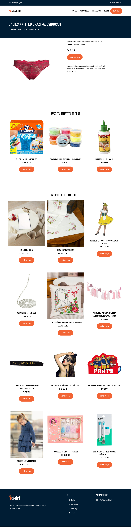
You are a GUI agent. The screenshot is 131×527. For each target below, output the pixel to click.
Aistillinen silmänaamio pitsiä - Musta (65, 385)
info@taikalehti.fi (115, 3)
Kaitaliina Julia (26, 250)
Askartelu (84, 11)
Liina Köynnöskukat (65, 250)
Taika (74, 11)
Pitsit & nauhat (34, 29)
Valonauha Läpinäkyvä (26, 313)
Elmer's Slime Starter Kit (26, 159)
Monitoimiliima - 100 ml (104, 159)
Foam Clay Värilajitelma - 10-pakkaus (65, 159)
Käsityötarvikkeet (18, 29)
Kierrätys (96, 11)
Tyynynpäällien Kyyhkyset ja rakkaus (65, 322)
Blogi (106, 11)
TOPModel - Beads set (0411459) (65, 451)
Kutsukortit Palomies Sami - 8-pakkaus (104, 385)
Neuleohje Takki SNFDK (26, 461)
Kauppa (116, 11)
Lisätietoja (75, 57)
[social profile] (24, 3)
